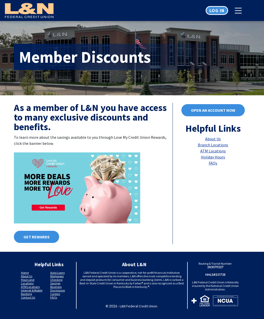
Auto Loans (57, 273)
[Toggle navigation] (239, 10)
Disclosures (57, 290)
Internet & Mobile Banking (31, 292)
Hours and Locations (27, 281)
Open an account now (213, 110)
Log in (216, 10)
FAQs (213, 163)
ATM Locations (213, 150)
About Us (213, 138)
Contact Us (28, 297)
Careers (55, 294)
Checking (56, 280)
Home (25, 273)
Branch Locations (213, 144)
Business (56, 287)
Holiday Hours (213, 156)
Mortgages (57, 276)
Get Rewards (36, 236)
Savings (55, 283)
